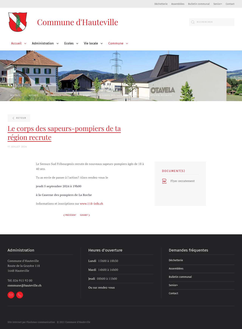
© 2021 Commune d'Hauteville (73, 318)
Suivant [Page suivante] (85, 215)
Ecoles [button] (69, 43)
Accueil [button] (16, 43)
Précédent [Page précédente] (69, 215)
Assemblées (177, 3)
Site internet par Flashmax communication (31, 318)
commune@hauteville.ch (24, 281)
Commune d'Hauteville (77, 22)
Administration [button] (43, 43)
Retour (19, 118)
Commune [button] (115, 43)
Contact (230, 3)
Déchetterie (161, 3)
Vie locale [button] (91, 43)
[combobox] (211, 22)
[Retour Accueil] (18, 22)
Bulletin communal (199, 3)
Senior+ (217, 3)
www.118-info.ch (91, 203)
